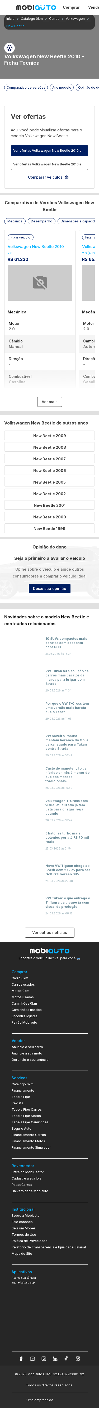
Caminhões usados (27, 1010)
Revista (17, 1103)
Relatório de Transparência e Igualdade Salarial (49, 1247)
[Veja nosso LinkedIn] (55, 1358)
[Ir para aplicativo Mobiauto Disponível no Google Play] (50, 1326)
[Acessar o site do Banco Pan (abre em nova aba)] (65, 1399)
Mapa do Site (22, 1254)
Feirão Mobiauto (24, 1022)
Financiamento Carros (29, 1135)
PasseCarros (22, 1185)
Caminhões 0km (24, 1003)
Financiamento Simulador (31, 1147)
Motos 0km (20, 991)
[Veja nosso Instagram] (43, 1358)
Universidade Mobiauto (30, 1191)
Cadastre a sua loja (26, 1178)
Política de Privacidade (30, 1241)
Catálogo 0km (23, 1084)
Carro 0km (20, 978)
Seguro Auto (21, 1128)
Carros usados (23, 984)
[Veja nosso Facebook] (21, 1358)
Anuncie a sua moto (27, 1053)
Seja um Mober (23, 1228)
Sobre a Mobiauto (26, 1216)
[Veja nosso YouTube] (32, 1358)
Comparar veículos (48, 177)
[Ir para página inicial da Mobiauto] (36, 7)
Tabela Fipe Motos (26, 1116)
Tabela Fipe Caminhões (30, 1122)
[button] (15, 221)
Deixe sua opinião (49, 588)
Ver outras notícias (49, 932)
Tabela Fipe (21, 1097)
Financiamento (23, 1090)
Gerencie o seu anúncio (30, 1060)
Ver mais (50, 401)
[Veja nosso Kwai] (78, 1358)
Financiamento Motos (28, 1141)
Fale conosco (22, 1222)
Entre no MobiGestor (28, 1172)
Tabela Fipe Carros (27, 1109)
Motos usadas (23, 997)
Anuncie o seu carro (27, 1047)
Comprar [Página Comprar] (71, 7)
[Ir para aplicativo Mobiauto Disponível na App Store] (50, 1341)
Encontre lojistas (24, 1016)
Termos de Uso (24, 1235)
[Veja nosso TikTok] (66, 1358)
